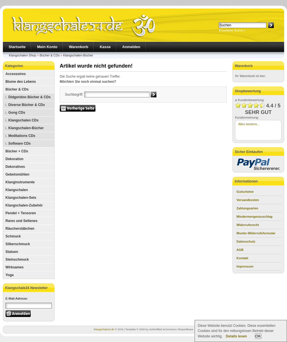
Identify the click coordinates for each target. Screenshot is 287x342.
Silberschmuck (17, 244)
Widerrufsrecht (247, 225)
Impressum (244, 266)
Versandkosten (247, 200)
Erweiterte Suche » (232, 30)
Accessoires (15, 74)
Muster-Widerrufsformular (256, 233)
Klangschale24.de (104, 329)
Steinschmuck (17, 260)
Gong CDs (16, 113)
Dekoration (14, 159)
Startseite (17, 47)
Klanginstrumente (20, 182)
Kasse (105, 47)
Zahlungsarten (247, 208)
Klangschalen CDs (23, 120)
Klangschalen (16, 190)
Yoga (9, 275)
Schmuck (13, 236)
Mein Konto (47, 47)
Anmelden (131, 47)
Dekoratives (15, 167)
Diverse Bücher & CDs (26, 105)
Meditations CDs (21, 136)
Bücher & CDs (50, 55)
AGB (239, 249)
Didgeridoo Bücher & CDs (29, 97)
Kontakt (242, 258)
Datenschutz (245, 241)
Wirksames (14, 267)
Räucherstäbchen (19, 229)
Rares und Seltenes (21, 221)
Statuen (11, 252)
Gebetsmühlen (17, 174)
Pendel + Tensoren (20, 213)
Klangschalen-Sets (20, 198)
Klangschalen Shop (22, 55)
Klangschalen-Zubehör (24, 205)
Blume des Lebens (20, 82)
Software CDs (19, 143)
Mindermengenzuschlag (254, 216)
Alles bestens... (249, 124)
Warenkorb (78, 47)
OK (258, 336)
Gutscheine (245, 191)
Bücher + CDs (16, 151)
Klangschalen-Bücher (78, 55)
